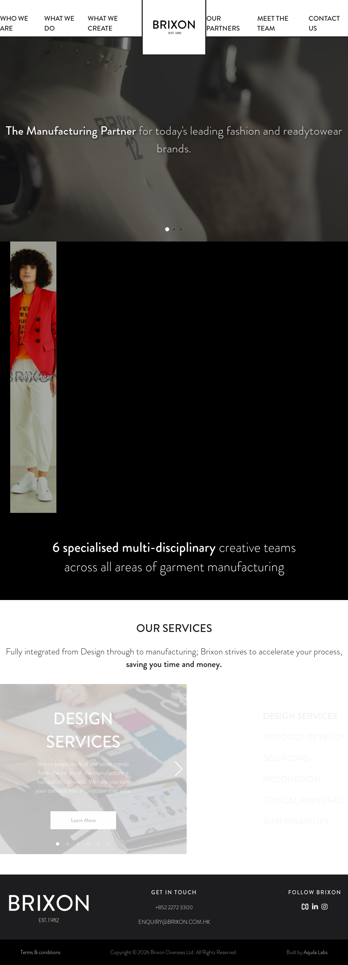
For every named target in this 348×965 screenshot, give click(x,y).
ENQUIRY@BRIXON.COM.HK (174, 922)
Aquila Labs (315, 952)
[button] (167, 229)
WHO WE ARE (14, 23)
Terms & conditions (40, 952)
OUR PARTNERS (223, 23)
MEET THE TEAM (273, 23)
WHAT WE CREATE (103, 23)
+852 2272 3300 (174, 907)
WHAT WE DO (59, 23)
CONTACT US (324, 23)
